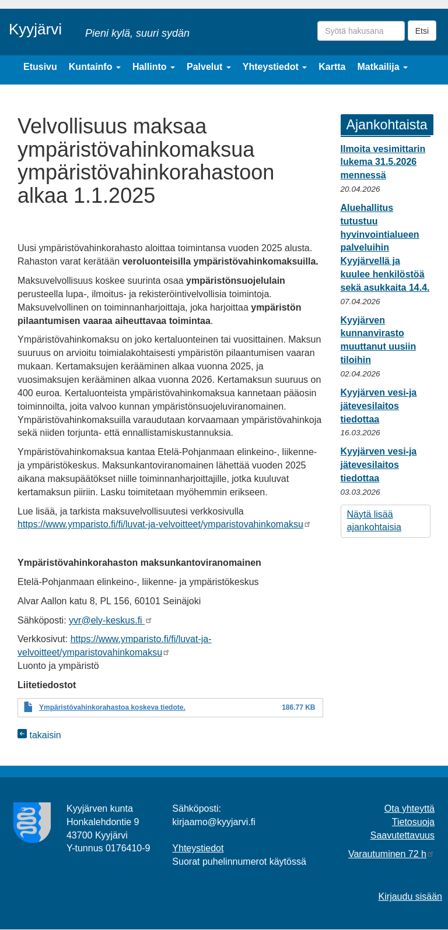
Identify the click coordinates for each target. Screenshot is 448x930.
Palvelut (209, 67)
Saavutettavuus (402, 835)
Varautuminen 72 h (391, 854)
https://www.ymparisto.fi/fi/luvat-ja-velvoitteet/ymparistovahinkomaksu (165, 524)
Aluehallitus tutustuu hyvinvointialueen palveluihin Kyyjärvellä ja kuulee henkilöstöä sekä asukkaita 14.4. (385, 248)
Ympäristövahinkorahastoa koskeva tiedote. (112, 707)
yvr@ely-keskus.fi (111, 620)
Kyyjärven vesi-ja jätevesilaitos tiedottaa (379, 406)
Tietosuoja (413, 822)
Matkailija (383, 67)
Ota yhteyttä (409, 808)
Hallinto (153, 67)
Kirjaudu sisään (410, 896)
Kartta (331, 67)
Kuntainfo (95, 67)
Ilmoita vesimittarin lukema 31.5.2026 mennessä (383, 162)
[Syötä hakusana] (361, 31)
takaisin (39, 735)
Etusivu (40, 67)
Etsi (422, 31)
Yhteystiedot (275, 67)
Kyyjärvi (35, 29)
